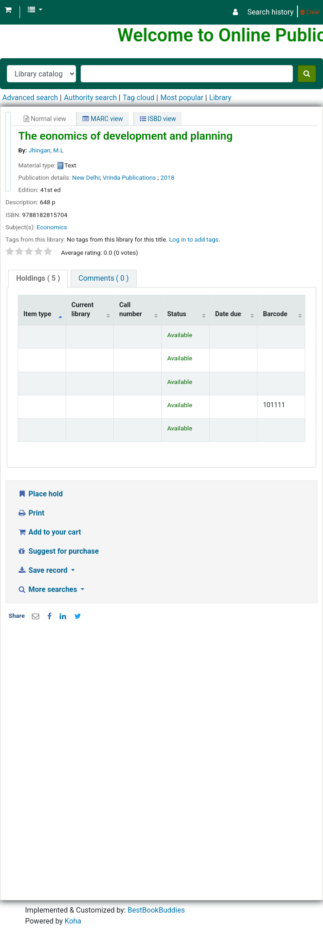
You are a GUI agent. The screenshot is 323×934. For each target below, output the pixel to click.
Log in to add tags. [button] (194, 239)
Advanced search (30, 97)
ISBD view (158, 118)
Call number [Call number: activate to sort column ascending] (130, 309)
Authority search (90, 97)
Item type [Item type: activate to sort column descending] (37, 314)
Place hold (40, 494)
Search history (270, 12)
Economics (51, 227)
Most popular (181, 97)
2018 (167, 177)
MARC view (102, 118)
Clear (310, 12)
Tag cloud (138, 97)
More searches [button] (48, 589)
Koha (73, 921)
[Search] (306, 73)
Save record (43, 570)
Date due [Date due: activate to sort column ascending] (228, 314)
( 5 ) (38, 278)
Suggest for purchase (58, 551)
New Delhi (86, 177)
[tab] (37, 279)
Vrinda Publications (130, 177)
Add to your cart (49, 532)
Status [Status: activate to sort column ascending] (176, 314)
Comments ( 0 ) (103, 278)
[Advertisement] (158, 700)
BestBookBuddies (156, 910)
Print (30, 513)
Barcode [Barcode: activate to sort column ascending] (275, 314)
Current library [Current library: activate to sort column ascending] (83, 309)
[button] (8, 10)
